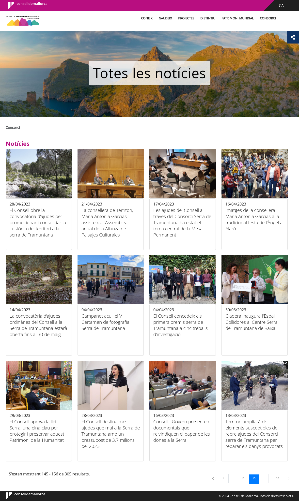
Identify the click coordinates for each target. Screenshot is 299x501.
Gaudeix (164, 18)
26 (279, 478)
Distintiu (207, 18)
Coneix (146, 18)
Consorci (267, 18)
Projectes (185, 18)
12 (244, 478)
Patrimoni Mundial (237, 18)
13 (255, 478)
